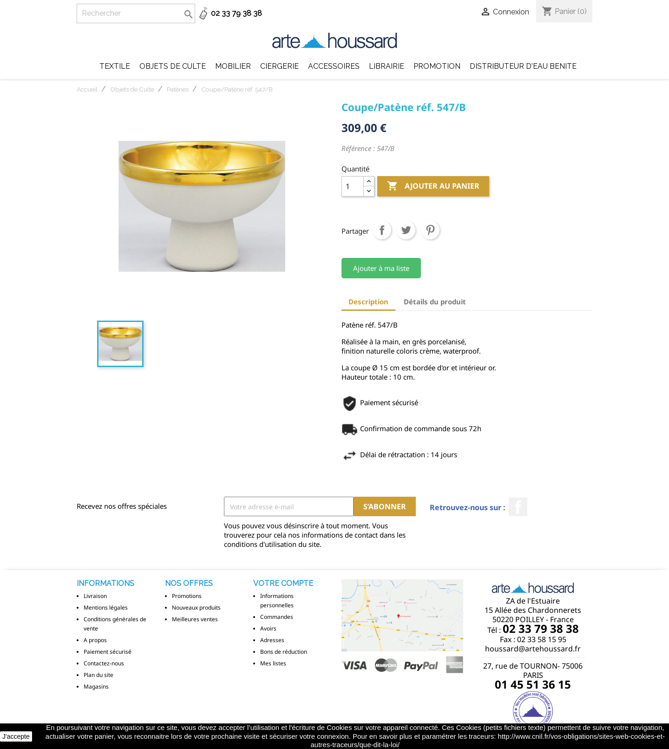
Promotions (187, 596)
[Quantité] (352, 186)
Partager (382, 230)
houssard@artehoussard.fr (533, 649)
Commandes (276, 617)
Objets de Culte (172, 66)
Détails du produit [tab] (435, 301)
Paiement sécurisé (107, 652)
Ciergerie (279, 66)
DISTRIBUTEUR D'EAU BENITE (523, 66)
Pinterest (430, 230)
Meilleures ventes (195, 619)
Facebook (518, 507)
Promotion (436, 66)
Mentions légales (106, 607)
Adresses (272, 640)
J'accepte (16, 736)
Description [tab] (368, 301)
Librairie (386, 66)
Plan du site (98, 675)
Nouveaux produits (196, 607)
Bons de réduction (283, 652)
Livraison (95, 596)
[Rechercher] (136, 13)
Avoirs (268, 628)
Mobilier (233, 66)
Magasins (96, 686)
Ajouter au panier (433, 186)
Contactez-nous (104, 663)
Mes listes (273, 663)
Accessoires (334, 66)
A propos (95, 640)
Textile (114, 66)
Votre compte (283, 583)
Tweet (406, 230)
